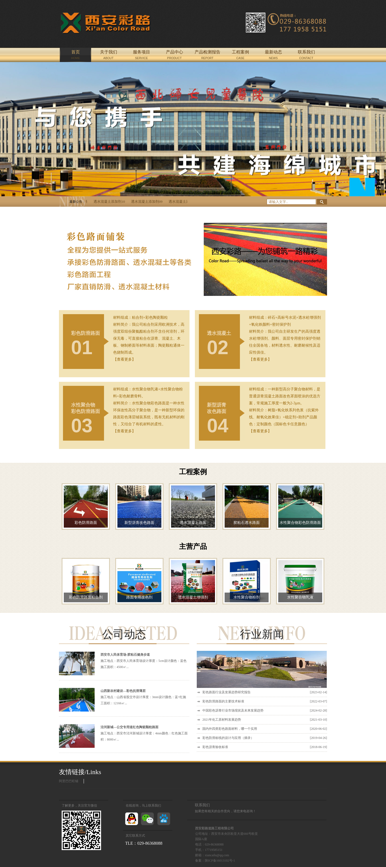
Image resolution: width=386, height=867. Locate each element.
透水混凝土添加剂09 (149, 201)
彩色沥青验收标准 (264, 747)
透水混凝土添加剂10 (111, 201)
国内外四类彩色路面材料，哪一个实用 (264, 728)
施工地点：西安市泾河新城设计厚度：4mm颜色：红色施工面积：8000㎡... (144, 733)
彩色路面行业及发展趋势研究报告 (264, 692)
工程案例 (193, 472)
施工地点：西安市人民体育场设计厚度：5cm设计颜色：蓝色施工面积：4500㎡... (144, 661)
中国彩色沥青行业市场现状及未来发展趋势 (264, 710)
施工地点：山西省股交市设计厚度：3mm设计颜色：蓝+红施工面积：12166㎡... (143, 697)
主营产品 (193, 546)
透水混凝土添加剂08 (186, 201)
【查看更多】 (124, 359)
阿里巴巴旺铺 (68, 781)
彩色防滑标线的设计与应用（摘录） (264, 738)
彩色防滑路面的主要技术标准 (264, 701)
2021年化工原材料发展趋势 (264, 719)
